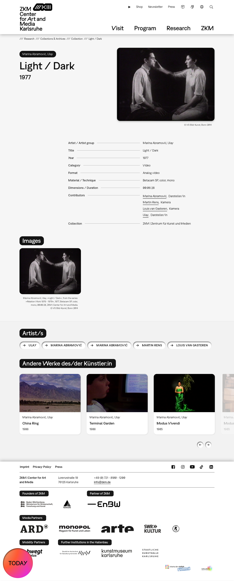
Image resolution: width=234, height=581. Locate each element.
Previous (200, 445)
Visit (118, 28)
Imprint (24, 467)
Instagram (183, 467)
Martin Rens (151, 202)
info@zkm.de (102, 482)
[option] (52, 280)
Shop (139, 6)
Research (179, 28)
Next (208, 445)
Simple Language (183, 7)
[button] (165, 84)
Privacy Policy (42, 467)
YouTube (192, 467)
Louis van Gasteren (155, 208)
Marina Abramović (154, 196)
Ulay (146, 215)
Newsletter (155, 6)
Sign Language (192, 7)
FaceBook (173, 467)
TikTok (202, 467)
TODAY (17, 563)
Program (145, 28)
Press (171, 6)
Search (211, 7)
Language (202, 7)
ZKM (207, 28)
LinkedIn (211, 467)
